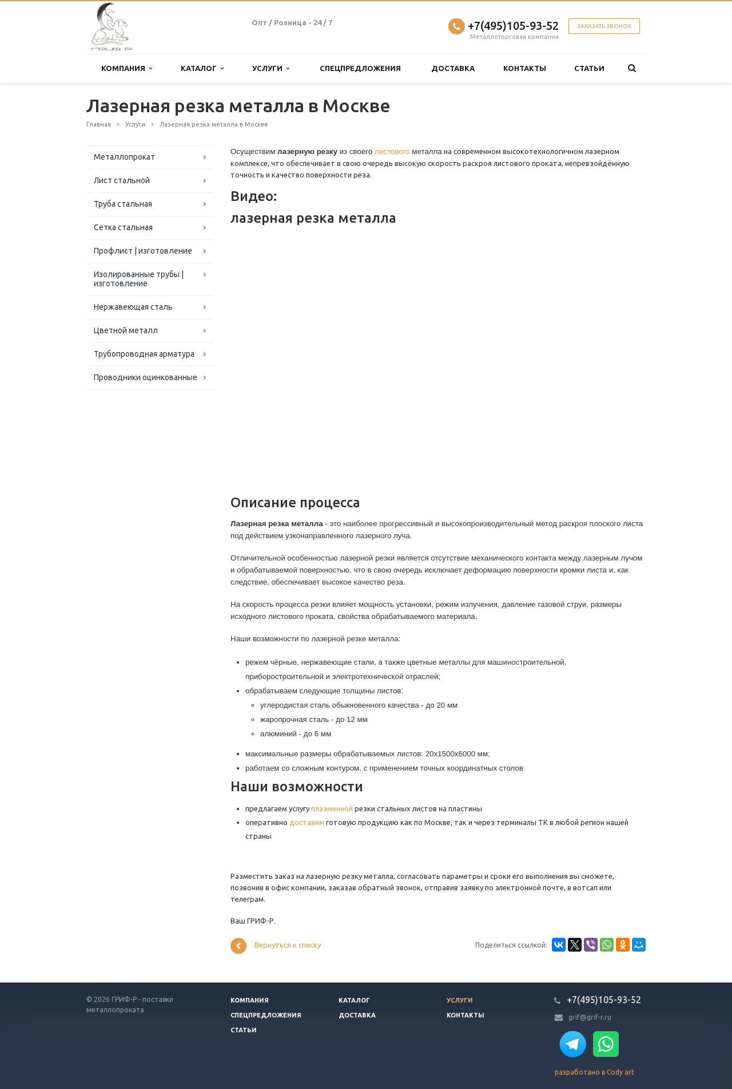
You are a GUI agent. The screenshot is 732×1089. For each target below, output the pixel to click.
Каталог (202, 68)
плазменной (332, 808)
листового (392, 151)
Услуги (270, 68)
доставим (306, 822)
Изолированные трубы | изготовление (139, 279)
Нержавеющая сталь (133, 306)
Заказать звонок (604, 26)
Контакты (524, 68)
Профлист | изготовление (143, 250)
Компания (126, 68)
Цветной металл (126, 330)
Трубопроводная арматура (144, 353)
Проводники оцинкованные (145, 377)
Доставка (453, 68)
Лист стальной (122, 180)
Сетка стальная (123, 227)
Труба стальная (123, 203)
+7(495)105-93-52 (513, 25)
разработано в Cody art (594, 1072)
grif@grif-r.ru (589, 1017)
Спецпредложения (360, 68)
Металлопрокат (124, 156)
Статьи (589, 68)
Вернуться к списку (275, 946)
